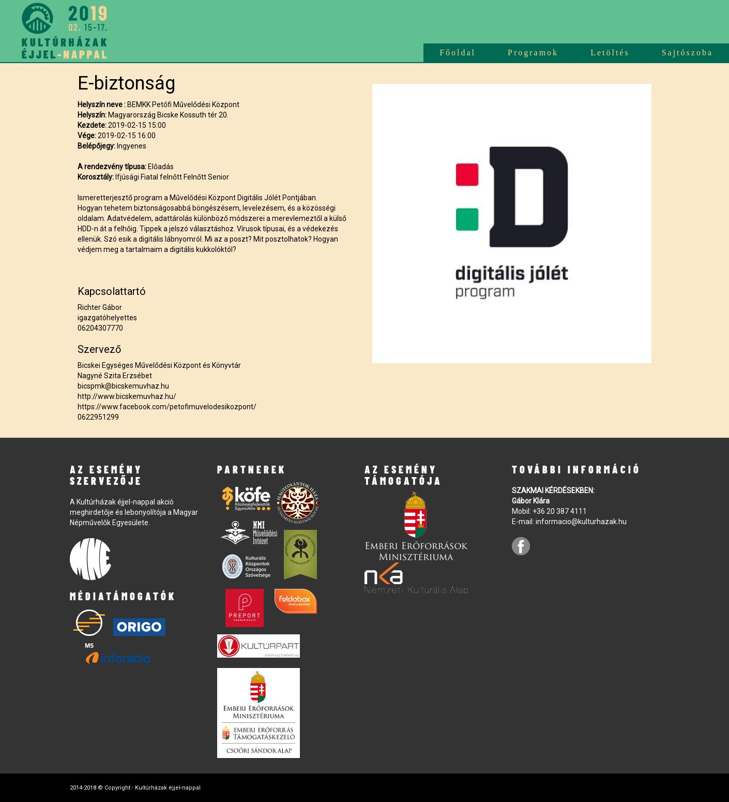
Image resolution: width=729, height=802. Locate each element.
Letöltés (610, 52)
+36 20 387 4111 (560, 511)
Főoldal (457, 52)
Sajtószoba (687, 52)
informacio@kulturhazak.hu (581, 521)
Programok (533, 52)
